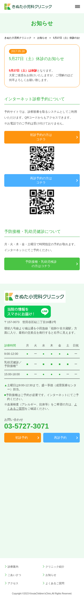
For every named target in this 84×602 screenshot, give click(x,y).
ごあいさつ (14, 575)
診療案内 (13, 566)
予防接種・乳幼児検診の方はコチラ (41, 264)
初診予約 (21, 437)
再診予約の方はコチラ (41, 180)
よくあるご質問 (54, 583)
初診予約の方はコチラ (41, 137)
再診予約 (60, 437)
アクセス (13, 583)
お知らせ (50, 575)
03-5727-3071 (26, 426)
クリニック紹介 (54, 566)
